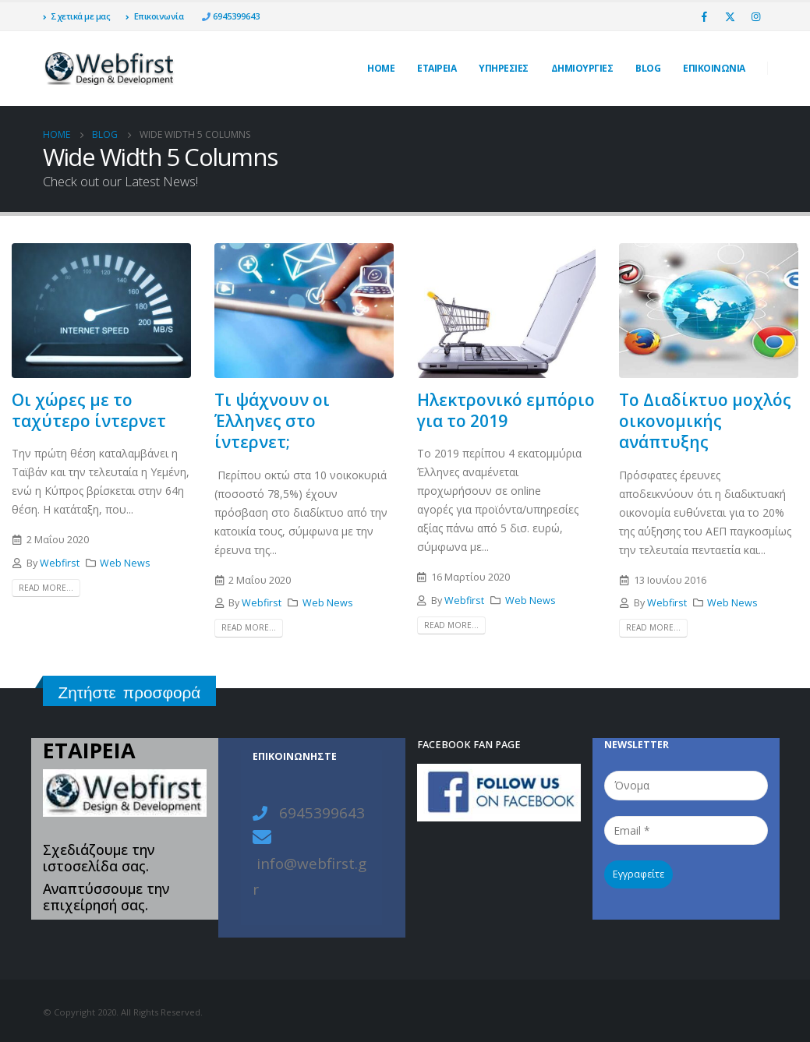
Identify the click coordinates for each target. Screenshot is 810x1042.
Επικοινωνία (154, 16)
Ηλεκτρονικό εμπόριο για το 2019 (506, 410)
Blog (647, 68)
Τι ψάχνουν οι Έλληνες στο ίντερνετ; (272, 421)
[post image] (101, 310)
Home (380, 68)
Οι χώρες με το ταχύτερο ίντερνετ (89, 410)
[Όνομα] (686, 785)
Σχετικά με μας (77, 16)
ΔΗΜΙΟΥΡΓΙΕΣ (582, 68)
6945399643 (235, 16)
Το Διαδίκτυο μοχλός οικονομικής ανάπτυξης (705, 421)
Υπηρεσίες (504, 68)
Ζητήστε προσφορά (129, 692)
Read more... (46, 587)
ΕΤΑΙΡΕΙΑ (436, 68)
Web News (125, 563)
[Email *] (686, 830)
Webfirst (60, 563)
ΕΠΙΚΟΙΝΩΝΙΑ (714, 68)
